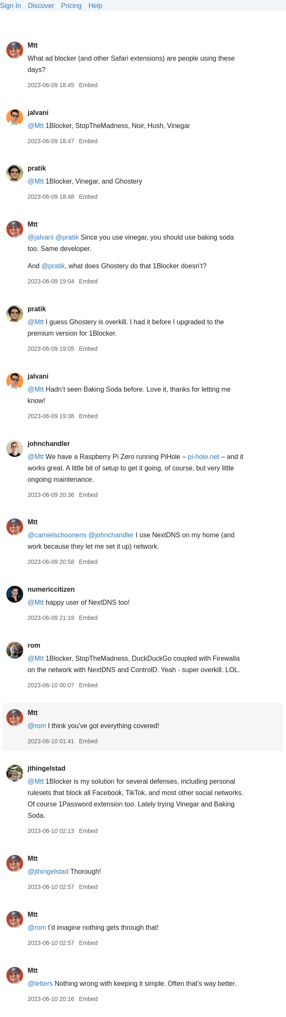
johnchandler (48, 443)
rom (33, 645)
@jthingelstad (47, 871)
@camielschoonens (56, 535)
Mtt (32, 45)
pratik (36, 168)
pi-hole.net (203, 456)
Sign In (10, 5)
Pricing (71, 5)
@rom (36, 725)
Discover (41, 5)
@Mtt (35, 125)
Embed (88, 85)
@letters (40, 983)
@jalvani (40, 237)
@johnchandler (111, 535)
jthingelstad (46, 768)
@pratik (67, 237)
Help (95, 5)
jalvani (37, 112)
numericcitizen (51, 589)
